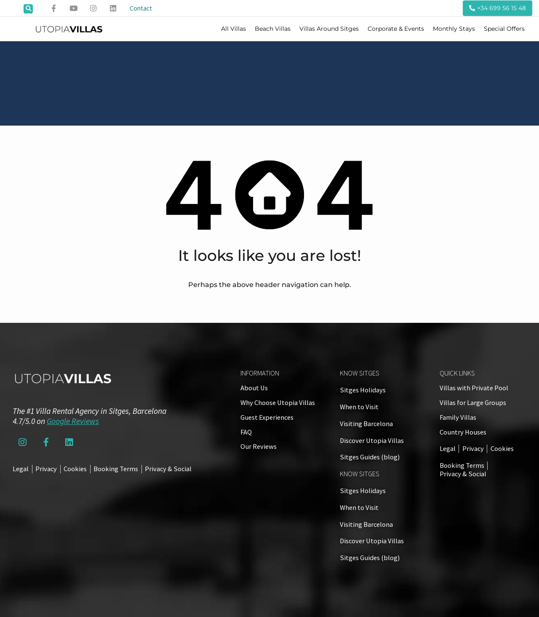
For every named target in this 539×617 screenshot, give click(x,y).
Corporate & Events (396, 29)
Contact (143, 8)
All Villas (233, 29)
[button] (28, 9)
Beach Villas (273, 29)
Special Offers (504, 29)
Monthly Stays (454, 29)
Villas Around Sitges (329, 29)
